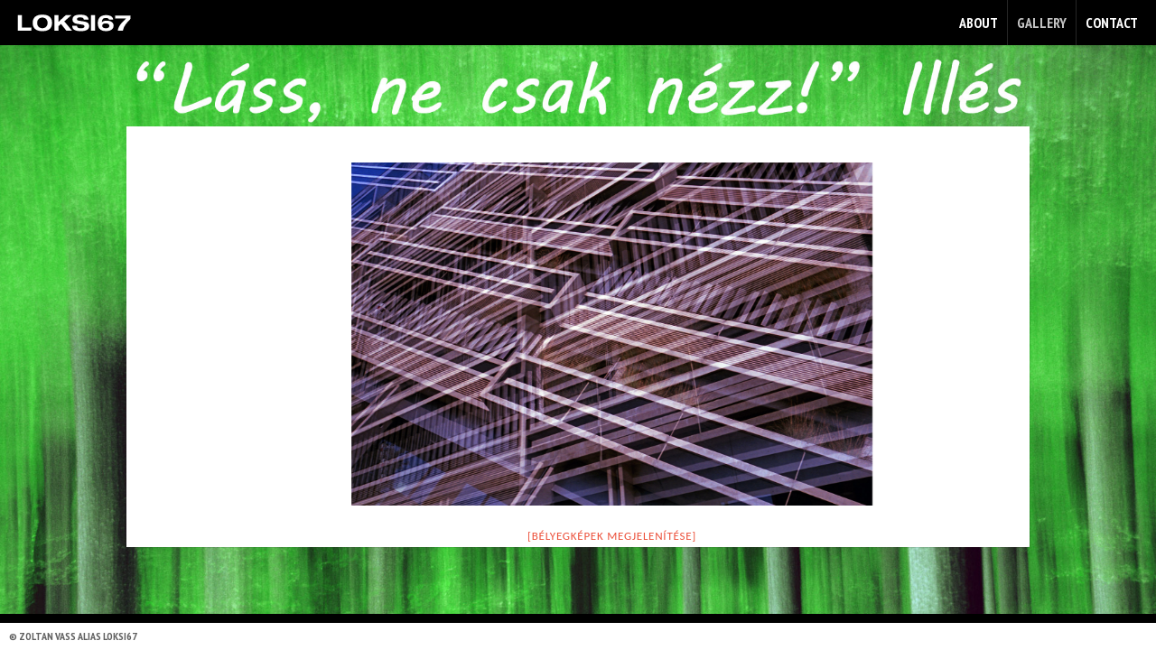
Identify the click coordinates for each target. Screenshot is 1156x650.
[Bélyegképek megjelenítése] (611, 536)
